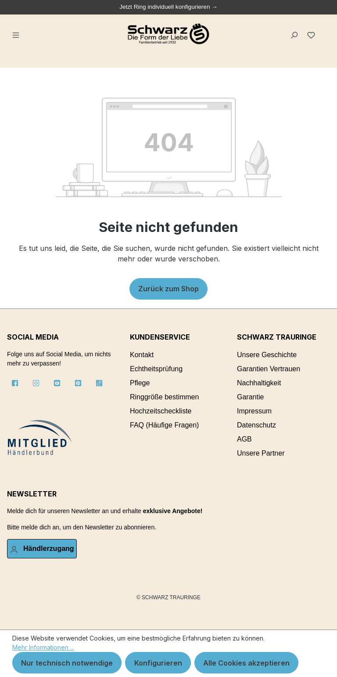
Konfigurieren (158, 663)
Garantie (250, 397)
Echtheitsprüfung (156, 369)
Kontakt (142, 354)
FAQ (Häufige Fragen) (164, 425)
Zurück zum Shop (168, 288)
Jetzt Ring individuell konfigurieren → (168, 7)
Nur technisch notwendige (67, 663)
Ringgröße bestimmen (164, 397)
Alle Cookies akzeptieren (246, 663)
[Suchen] (294, 33)
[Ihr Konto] (42, 548)
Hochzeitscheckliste (161, 411)
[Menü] (16, 33)
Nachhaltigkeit (259, 383)
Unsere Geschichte (267, 354)
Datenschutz (256, 425)
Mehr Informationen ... (43, 647)
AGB (244, 439)
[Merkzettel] (312, 33)
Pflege (140, 383)
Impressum (254, 411)
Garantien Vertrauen (268, 369)
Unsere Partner (261, 453)
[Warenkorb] (324, 30)
